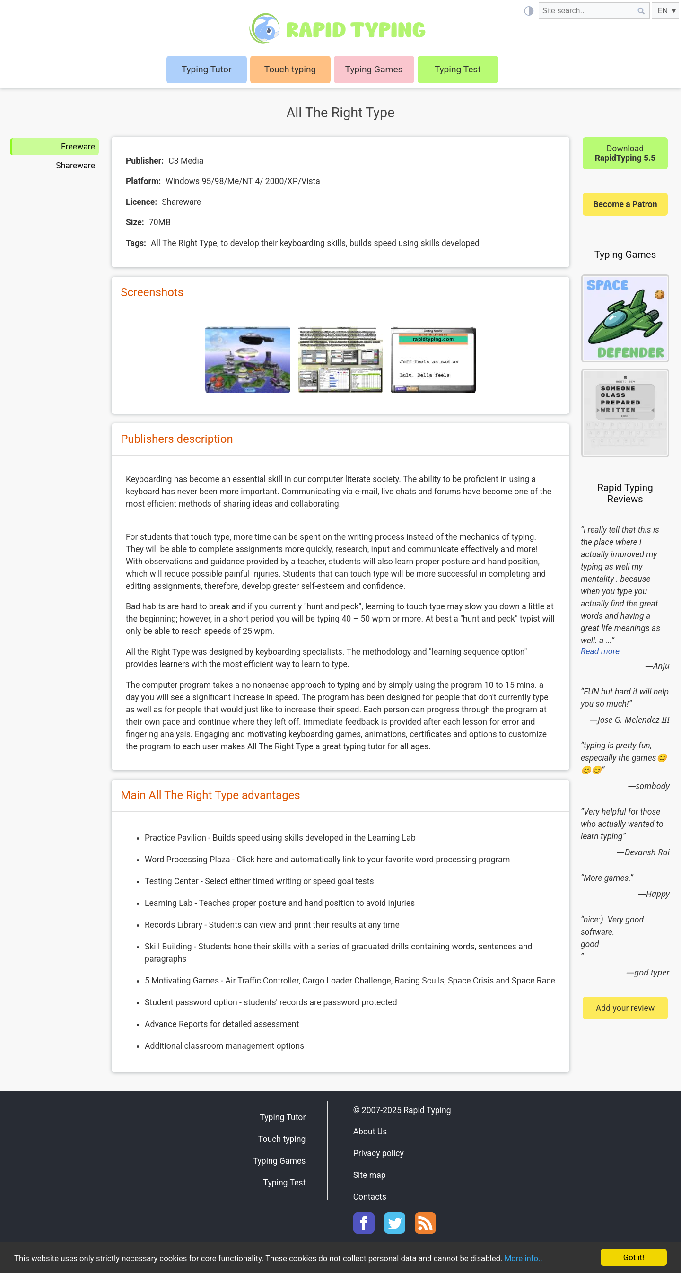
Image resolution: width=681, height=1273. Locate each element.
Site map (369, 1175)
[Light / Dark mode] (528, 10)
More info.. (530, 1259)
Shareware (75, 165)
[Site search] (586, 10)
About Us (370, 1131)
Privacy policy (378, 1153)
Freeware (78, 146)
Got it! (633, 1257)
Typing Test (458, 69)
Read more (600, 651)
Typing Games (374, 69)
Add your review (625, 1008)
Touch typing (290, 69)
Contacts (370, 1197)
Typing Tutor (283, 1117)
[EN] (665, 10)
